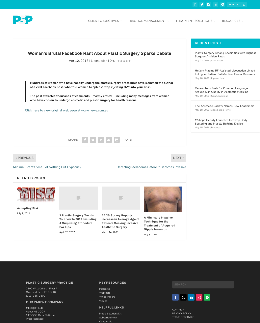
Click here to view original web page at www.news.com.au (66, 107)
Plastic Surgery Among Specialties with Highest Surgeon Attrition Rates (225, 52)
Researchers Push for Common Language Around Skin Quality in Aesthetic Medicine (221, 87)
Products (216, 124)
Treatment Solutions (194, 18)
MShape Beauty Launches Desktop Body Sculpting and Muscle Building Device (221, 119)
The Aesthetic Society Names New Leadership (224, 103)
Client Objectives (103, 18)
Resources (231, 18)
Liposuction (99, 58)
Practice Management (147, 18)
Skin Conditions (219, 93)
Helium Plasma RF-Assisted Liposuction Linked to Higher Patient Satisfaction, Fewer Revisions (225, 69)
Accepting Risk (28, 205)
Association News (221, 107)
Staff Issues (217, 57)
